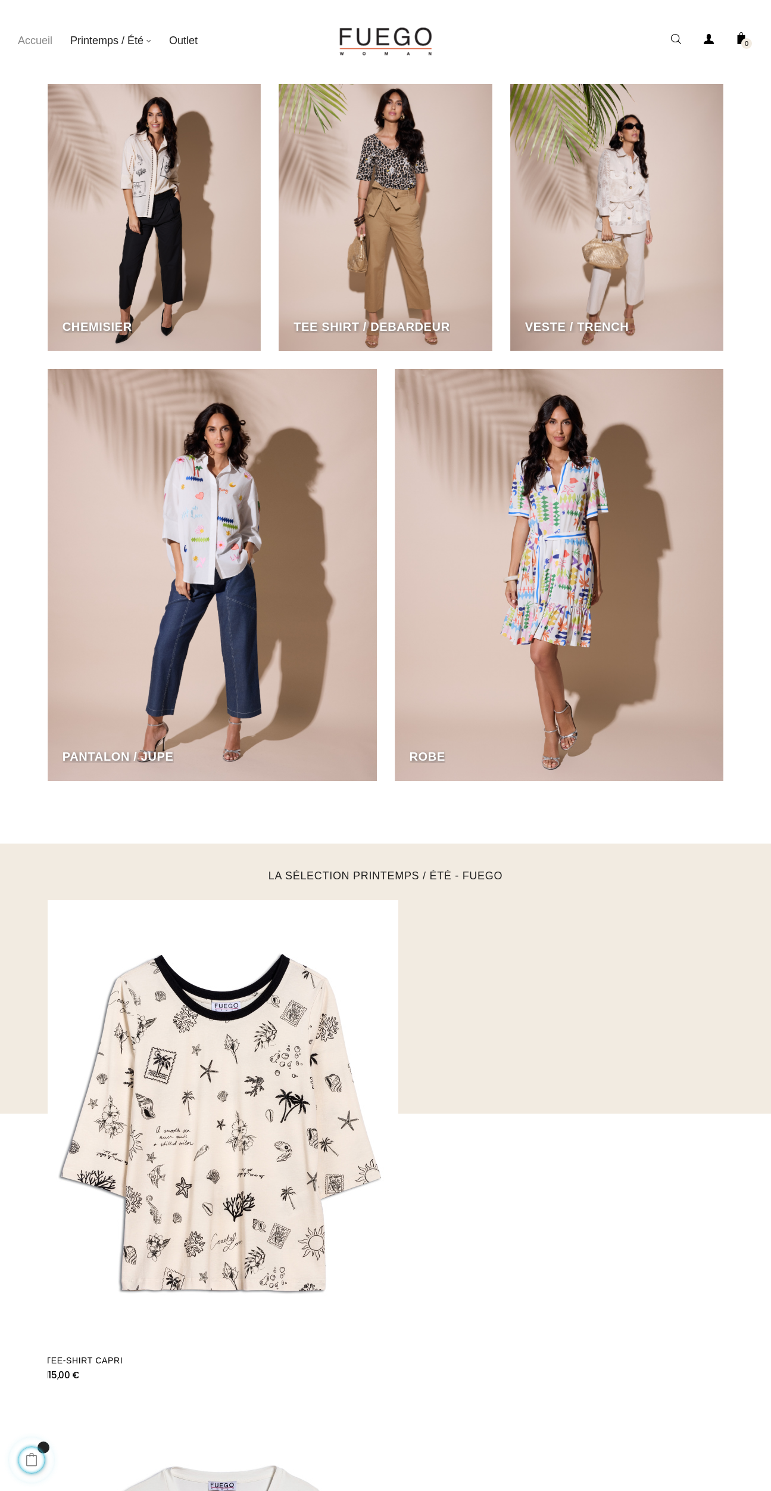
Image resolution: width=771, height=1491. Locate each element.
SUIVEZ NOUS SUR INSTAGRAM (385, 1197)
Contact (419, 1413)
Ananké (439, 1377)
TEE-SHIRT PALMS (260, 1114)
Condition (361, 1413)
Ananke (474, 1413)
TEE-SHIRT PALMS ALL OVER (457, 1114)
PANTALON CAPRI (606, 1114)
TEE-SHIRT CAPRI (86, 1114)
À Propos (300, 1413)
